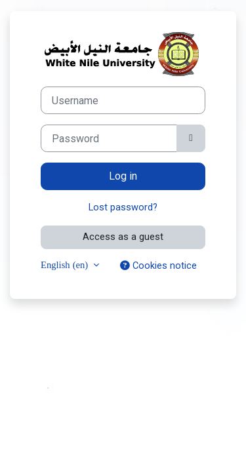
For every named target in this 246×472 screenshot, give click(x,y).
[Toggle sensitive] (190, 138)
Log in (123, 176)
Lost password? (123, 207)
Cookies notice (158, 265)
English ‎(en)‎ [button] (66, 264)
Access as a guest (123, 237)
